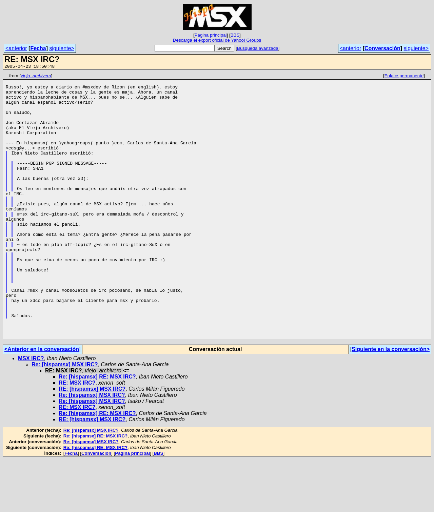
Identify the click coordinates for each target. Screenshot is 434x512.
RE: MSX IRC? (77, 435)
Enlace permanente (404, 76)
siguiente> (61, 48)
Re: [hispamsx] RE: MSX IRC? (97, 429)
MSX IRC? (31, 411)
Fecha (38, 48)
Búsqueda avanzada (257, 48)
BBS (235, 35)
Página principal (211, 35)
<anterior (16, 48)
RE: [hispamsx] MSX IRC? (92, 442)
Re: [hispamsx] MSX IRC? (65, 417)
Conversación (382, 48)
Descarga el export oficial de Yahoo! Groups (217, 40)
